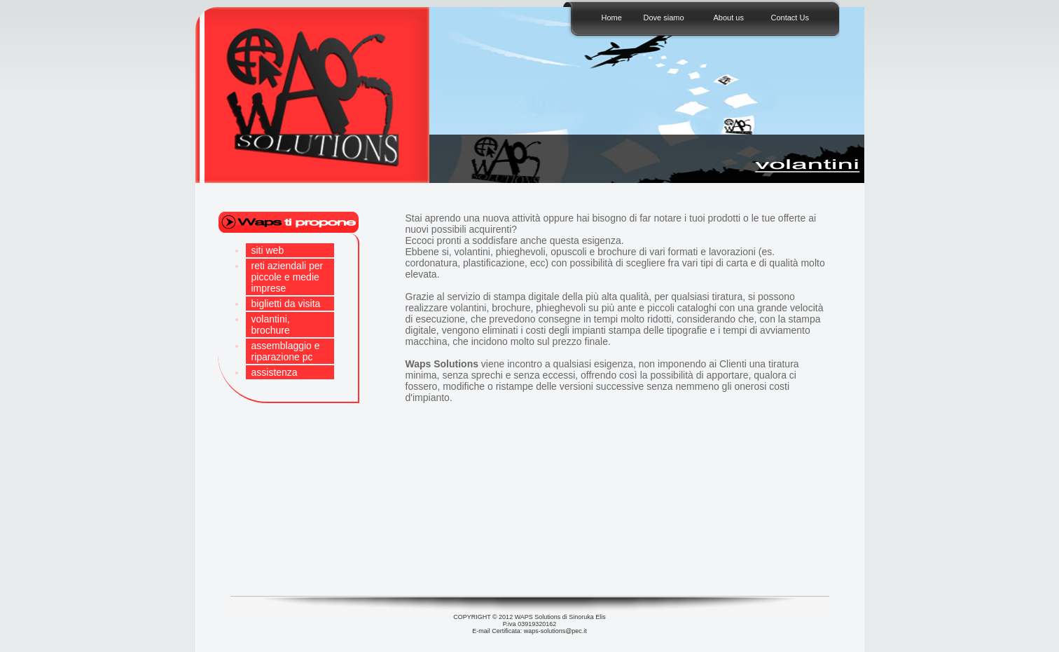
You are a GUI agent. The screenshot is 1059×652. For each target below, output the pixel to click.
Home (612, 17)
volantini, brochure (270, 324)
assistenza (274, 372)
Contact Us (790, 17)
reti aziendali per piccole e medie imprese (287, 277)
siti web (267, 250)
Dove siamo (664, 17)
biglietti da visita (286, 303)
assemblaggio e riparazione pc (285, 351)
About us (729, 17)
